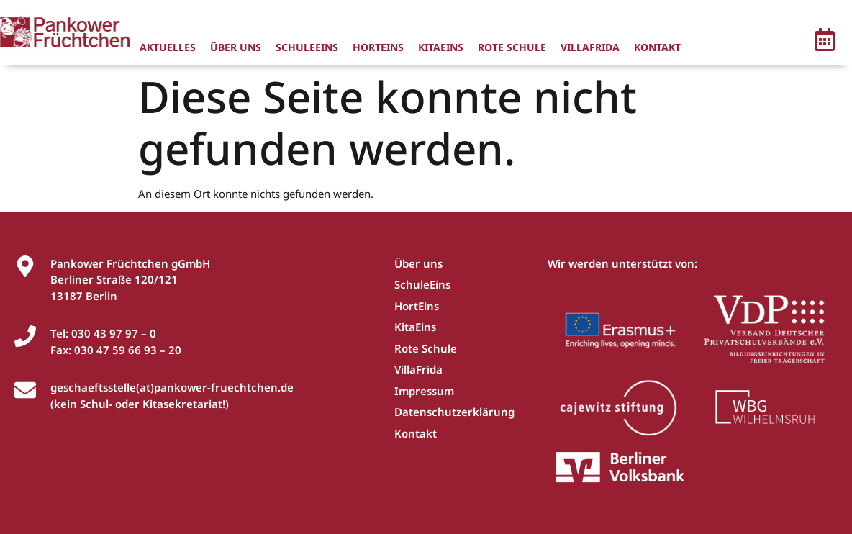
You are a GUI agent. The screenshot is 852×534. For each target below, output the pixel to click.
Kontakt (657, 47)
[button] (824, 41)
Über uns (235, 47)
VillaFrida (590, 47)
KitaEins (440, 47)
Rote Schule (512, 47)
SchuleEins (307, 47)
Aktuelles (168, 47)
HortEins (378, 47)
